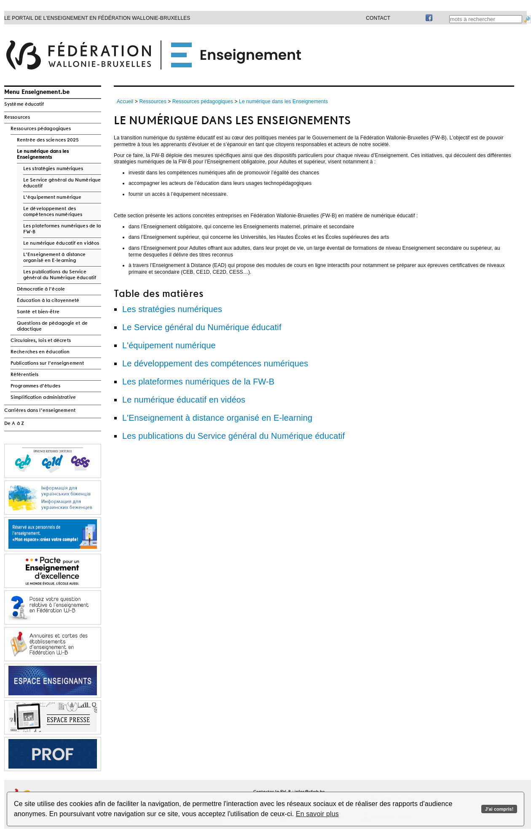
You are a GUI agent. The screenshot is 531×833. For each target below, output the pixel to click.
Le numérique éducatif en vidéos (61, 243)
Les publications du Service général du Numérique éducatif (59, 275)
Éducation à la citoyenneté (48, 300)
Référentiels (24, 374)
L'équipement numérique (52, 197)
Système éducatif (24, 104)
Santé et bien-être (38, 312)
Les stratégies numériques (53, 168)
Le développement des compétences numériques (52, 211)
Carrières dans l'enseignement (39, 410)
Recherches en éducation (40, 352)
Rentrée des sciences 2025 (48, 140)
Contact (378, 18)
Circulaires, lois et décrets (41, 340)
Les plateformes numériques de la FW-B (62, 229)
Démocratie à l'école (41, 289)
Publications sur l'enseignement (47, 363)
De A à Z (14, 423)
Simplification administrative (43, 397)
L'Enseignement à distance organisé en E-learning (54, 257)
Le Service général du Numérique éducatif (62, 183)
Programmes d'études (35, 386)
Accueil (125, 101)
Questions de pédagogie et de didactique (52, 326)
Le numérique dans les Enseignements (43, 154)
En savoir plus (317, 813)
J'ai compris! (499, 809)
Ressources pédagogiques (41, 128)
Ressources (17, 117)
